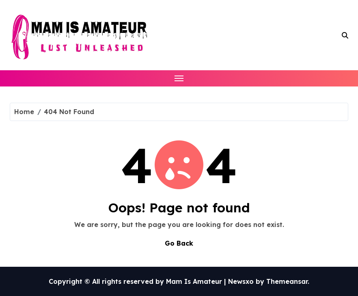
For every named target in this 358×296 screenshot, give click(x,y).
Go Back (179, 243)
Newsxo (241, 281)
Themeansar (287, 281)
